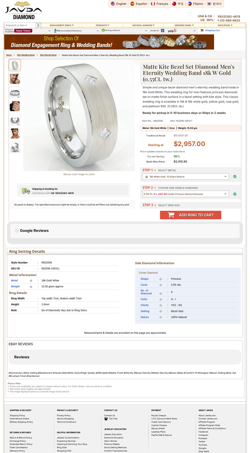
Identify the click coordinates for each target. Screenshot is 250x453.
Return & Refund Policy (21, 415)
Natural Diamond (143, 25)
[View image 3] (15, 92)
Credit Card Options (161, 399)
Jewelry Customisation (68, 415)
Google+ (203, 425)
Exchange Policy (18, 418)
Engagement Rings (62, 25)
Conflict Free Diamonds (115, 428)
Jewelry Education (113, 411)
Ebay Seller (204, 428)
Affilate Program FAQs (209, 402)
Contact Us (109, 393)
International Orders (19, 396)
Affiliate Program (207, 399)
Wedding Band (184, 25)
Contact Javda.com (208, 396)
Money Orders (158, 406)
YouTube (203, 422)
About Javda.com (207, 393)
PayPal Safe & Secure (161, 412)
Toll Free (110, 396)
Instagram (203, 412)
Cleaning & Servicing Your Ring (72, 421)
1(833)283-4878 (229, 16)
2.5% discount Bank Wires (164, 396)
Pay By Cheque (158, 393)
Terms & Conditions (66, 399)
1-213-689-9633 (229, 20)
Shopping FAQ (64, 428)
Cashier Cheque (159, 402)
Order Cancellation (19, 425)
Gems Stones (110, 418)
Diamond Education (114, 415)
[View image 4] (15, 106)
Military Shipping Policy (21, 399)
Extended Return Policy (21, 421)
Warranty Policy (17, 428)
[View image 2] (15, 79)
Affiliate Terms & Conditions (212, 406)
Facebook (203, 409)
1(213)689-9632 (46, 447)
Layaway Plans (158, 409)
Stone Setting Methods (115, 425)
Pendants (102, 25)
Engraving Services (66, 418)
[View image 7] (15, 147)
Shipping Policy (17, 393)
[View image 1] (15, 65)
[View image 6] (15, 133)
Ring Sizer (62, 425)
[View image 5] (15, 120)
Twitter (202, 419)
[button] (118, 4)
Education (225, 25)
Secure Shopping (65, 396)
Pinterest (203, 416)
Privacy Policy (63, 393)
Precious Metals (112, 421)
